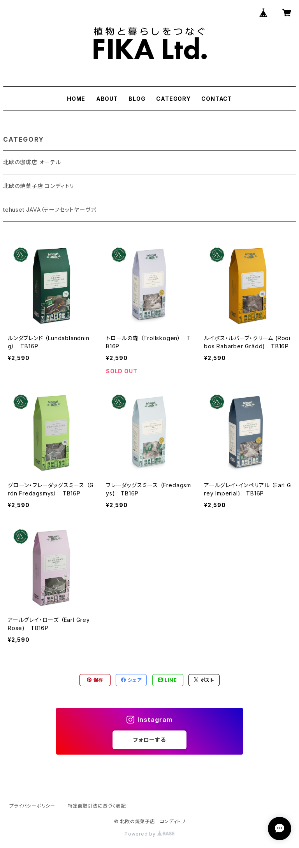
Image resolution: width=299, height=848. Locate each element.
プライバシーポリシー (32, 806)
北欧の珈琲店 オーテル (32, 162)
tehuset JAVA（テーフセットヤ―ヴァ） (50, 209)
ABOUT (107, 98)
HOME (76, 98)
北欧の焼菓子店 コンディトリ (38, 186)
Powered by (149, 834)
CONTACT (216, 98)
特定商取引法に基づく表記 (97, 806)
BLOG (136, 98)
